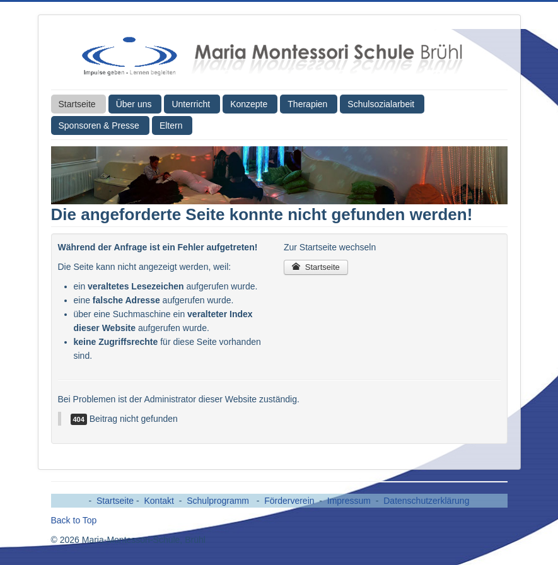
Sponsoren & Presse (99, 125)
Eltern (171, 125)
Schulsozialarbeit (380, 104)
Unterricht (190, 104)
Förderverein (289, 501)
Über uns (134, 104)
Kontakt (159, 501)
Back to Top (74, 520)
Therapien (307, 104)
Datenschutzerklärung (426, 501)
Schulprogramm (219, 501)
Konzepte (248, 104)
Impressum (349, 501)
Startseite (77, 104)
